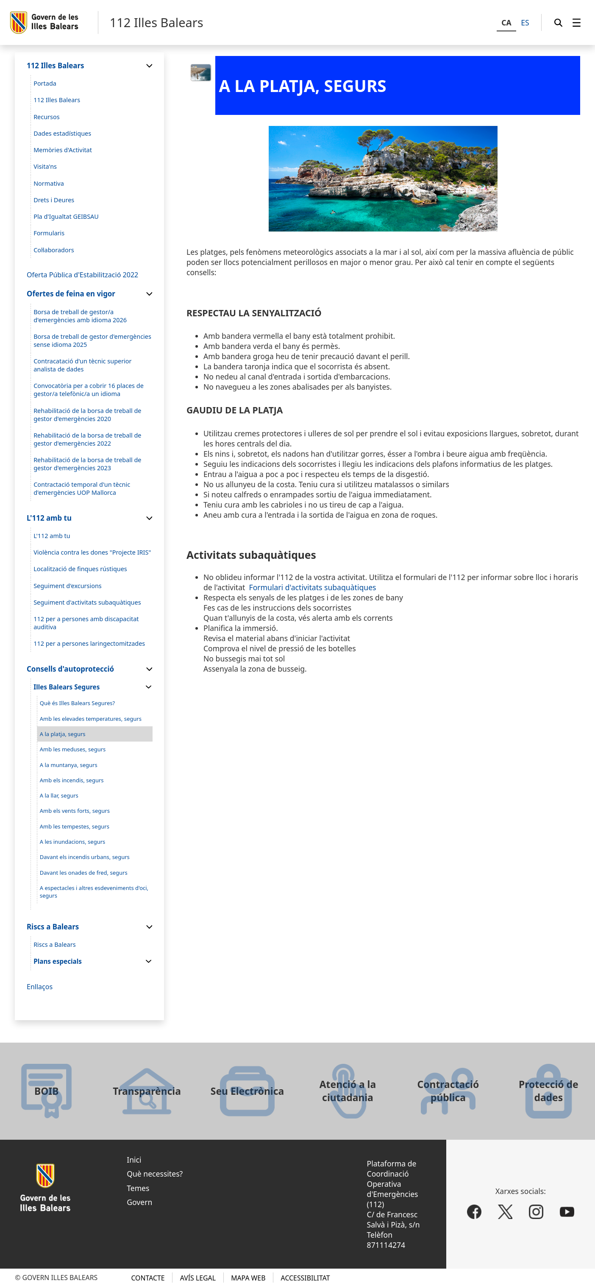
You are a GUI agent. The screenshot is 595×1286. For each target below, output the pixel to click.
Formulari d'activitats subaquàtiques (312, 587)
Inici (134, 1160)
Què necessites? (155, 1174)
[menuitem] (576, 22)
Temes (138, 1188)
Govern (139, 1202)
